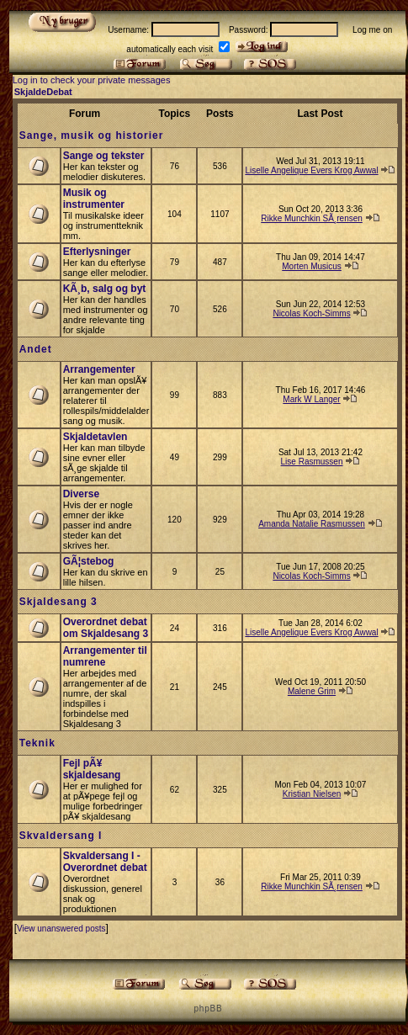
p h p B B (206, 1008)
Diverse (81, 494)
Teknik (37, 743)
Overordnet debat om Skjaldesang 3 (105, 628)
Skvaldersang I (61, 835)
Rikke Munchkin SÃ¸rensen (312, 218)
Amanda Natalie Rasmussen (311, 523)
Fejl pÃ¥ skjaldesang (92, 769)
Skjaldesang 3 (58, 602)
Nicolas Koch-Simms (311, 313)
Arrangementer (99, 369)
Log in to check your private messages (92, 80)
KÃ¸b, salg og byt (104, 289)
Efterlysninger (97, 251)
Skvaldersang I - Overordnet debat (105, 861)
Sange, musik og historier (91, 135)
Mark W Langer (311, 399)
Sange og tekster (104, 156)
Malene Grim (312, 691)
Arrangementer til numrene (105, 656)
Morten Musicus (312, 266)
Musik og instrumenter (94, 198)
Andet (35, 349)
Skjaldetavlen (95, 437)
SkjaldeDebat (43, 92)
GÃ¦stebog (88, 561)
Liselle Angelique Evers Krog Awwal (311, 170)
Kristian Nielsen (312, 794)
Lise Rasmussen (312, 461)
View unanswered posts (61, 928)
